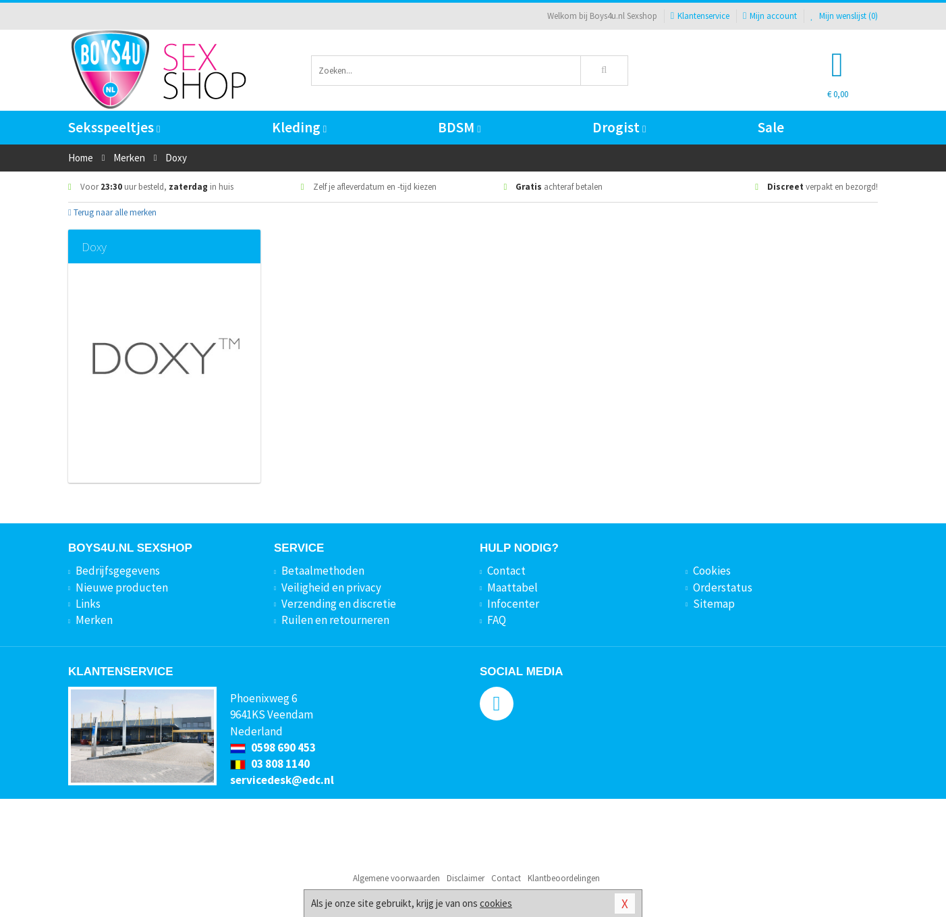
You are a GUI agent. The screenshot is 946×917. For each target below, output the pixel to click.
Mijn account (770, 16)
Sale (771, 127)
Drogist (619, 127)
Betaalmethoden (322, 570)
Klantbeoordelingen (564, 878)
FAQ (496, 619)
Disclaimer (465, 878)
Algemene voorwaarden (396, 878)
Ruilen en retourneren (335, 619)
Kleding (299, 127)
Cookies (712, 570)
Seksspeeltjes (114, 127)
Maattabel (512, 587)
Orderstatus (722, 587)
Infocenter (513, 603)
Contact (506, 570)
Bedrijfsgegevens (118, 570)
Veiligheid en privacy (331, 587)
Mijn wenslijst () (844, 16)
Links (88, 603)
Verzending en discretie (338, 603)
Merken (94, 619)
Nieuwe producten (122, 587)
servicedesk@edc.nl (282, 779)
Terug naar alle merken (112, 212)
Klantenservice (700, 16)
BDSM (459, 127)
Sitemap (714, 603)
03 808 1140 (270, 763)
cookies (496, 903)
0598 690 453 (273, 747)
